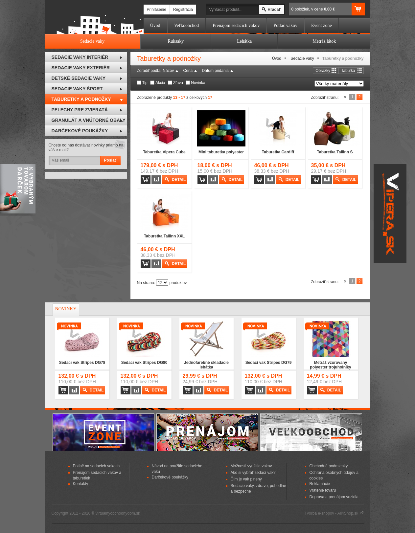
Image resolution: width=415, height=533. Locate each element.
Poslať (110, 160)
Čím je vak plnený (246, 479)
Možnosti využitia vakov (251, 466)
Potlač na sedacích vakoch (96, 466)
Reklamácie (320, 483)
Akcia (160, 82)
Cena (188, 70)
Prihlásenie (156, 9)
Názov (168, 70)
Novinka (198, 82)
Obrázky (322, 70)
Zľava (178, 82)
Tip (145, 82)
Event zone (321, 25)
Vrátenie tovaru (323, 490)
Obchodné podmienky (329, 466)
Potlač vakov (285, 25)
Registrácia (183, 9)
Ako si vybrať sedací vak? (253, 472)
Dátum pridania (215, 70)
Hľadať (274, 9)
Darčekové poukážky (170, 477)
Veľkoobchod (186, 25)
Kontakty (80, 483)
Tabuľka (348, 70)
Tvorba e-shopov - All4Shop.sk (334, 513)
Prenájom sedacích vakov (236, 25)
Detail (179, 179)
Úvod (155, 25)
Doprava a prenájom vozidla (334, 497)
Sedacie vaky (302, 58)
